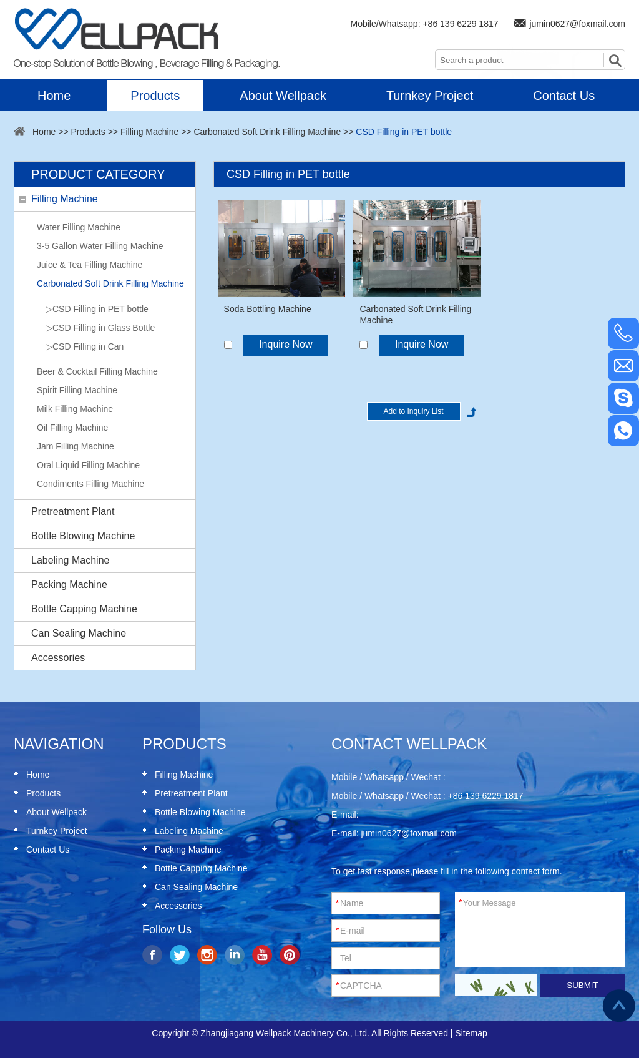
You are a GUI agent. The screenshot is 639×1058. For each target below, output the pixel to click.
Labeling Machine (70, 560)
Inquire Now (285, 344)
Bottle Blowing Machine (83, 536)
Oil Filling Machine (72, 428)
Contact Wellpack (409, 743)
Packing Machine (69, 584)
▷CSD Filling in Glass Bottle (100, 328)
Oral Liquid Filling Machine (88, 465)
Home (54, 95)
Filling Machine (149, 132)
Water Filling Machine (78, 227)
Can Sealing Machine (78, 633)
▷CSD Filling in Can (85, 346)
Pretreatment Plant (72, 511)
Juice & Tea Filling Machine (89, 265)
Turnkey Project (429, 95)
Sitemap (471, 1033)
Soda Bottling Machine (267, 309)
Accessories (58, 657)
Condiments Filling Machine (90, 484)
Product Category (98, 174)
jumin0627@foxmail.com (578, 24)
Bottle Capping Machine (84, 609)
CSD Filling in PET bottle (404, 132)
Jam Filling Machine (75, 446)
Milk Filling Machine (75, 409)
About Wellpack (283, 95)
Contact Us (564, 95)
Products (155, 95)
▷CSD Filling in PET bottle (97, 309)
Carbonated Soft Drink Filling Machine (267, 132)
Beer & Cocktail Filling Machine (97, 371)
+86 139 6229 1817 (460, 24)
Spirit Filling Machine (77, 390)
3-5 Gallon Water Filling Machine (100, 246)
